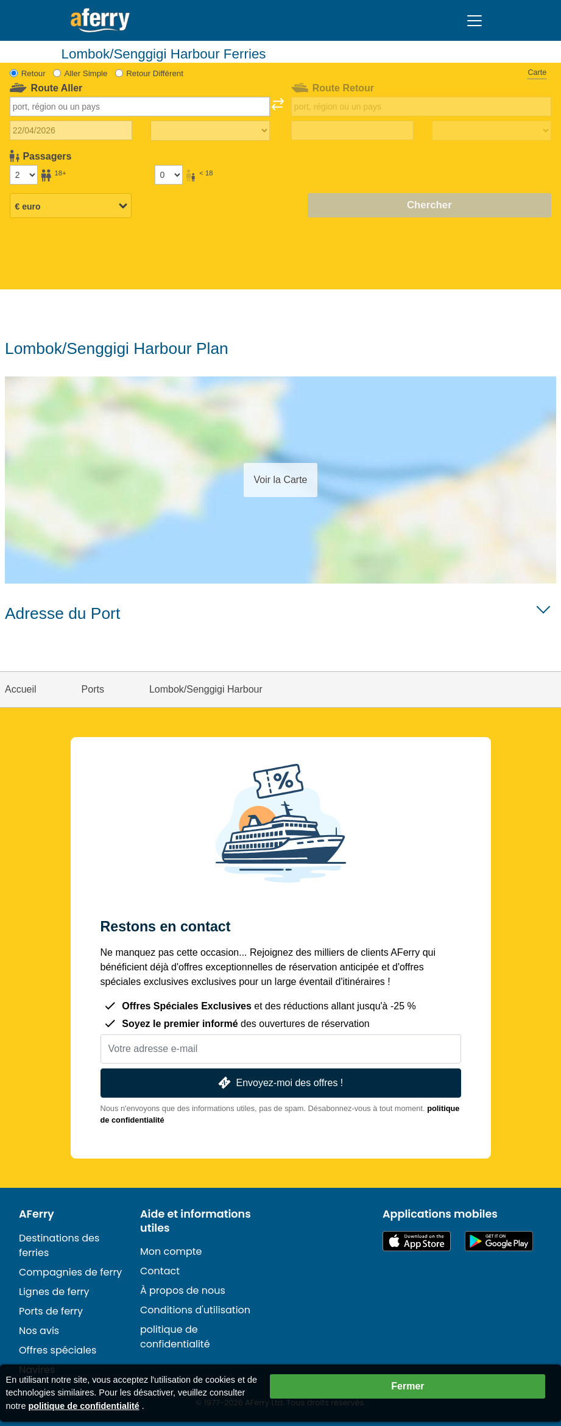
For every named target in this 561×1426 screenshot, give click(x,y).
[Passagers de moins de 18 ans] (169, 175)
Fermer (407, 1386)
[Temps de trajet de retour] (491, 131)
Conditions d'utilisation (195, 1310)
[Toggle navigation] (474, 20)
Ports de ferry (51, 1311)
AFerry (36, 1214)
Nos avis (39, 1331)
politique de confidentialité (175, 1336)
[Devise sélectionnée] (70, 206)
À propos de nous (182, 1290)
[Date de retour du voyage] (352, 130)
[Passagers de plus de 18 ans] (24, 175)
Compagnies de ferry (70, 1272)
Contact (160, 1271)
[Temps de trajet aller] (210, 131)
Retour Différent (154, 73)
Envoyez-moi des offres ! (280, 1083)
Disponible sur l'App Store (417, 1241)
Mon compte (171, 1251)
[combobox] (140, 106)
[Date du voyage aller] (71, 130)
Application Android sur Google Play (499, 1241)
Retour (33, 73)
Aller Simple (85, 73)
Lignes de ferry (54, 1292)
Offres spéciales (57, 1350)
